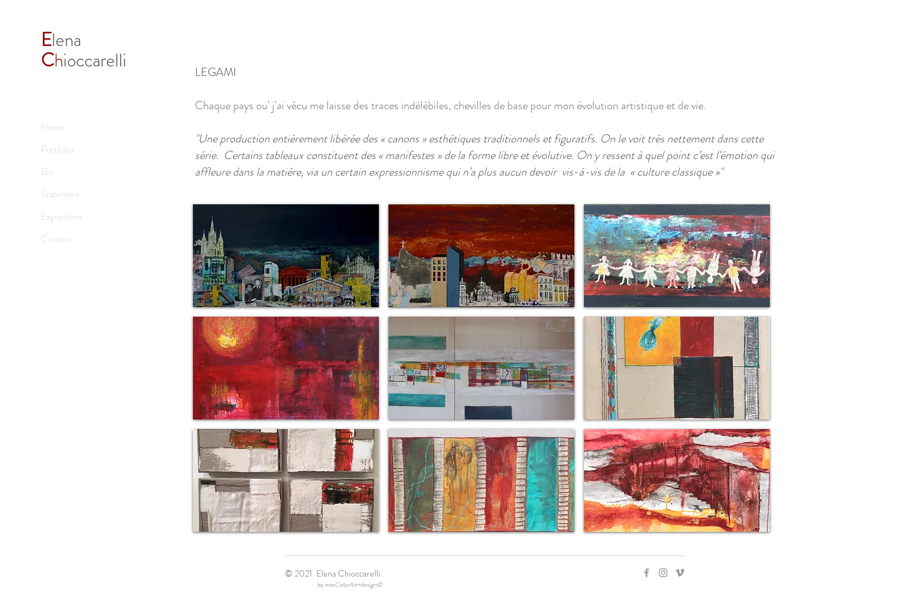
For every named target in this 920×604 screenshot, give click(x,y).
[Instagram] (663, 572)
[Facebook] (646, 572)
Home (52, 127)
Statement (60, 194)
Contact (56, 239)
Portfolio (57, 149)
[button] (286, 255)
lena (63, 40)
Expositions (62, 216)
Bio (47, 172)
